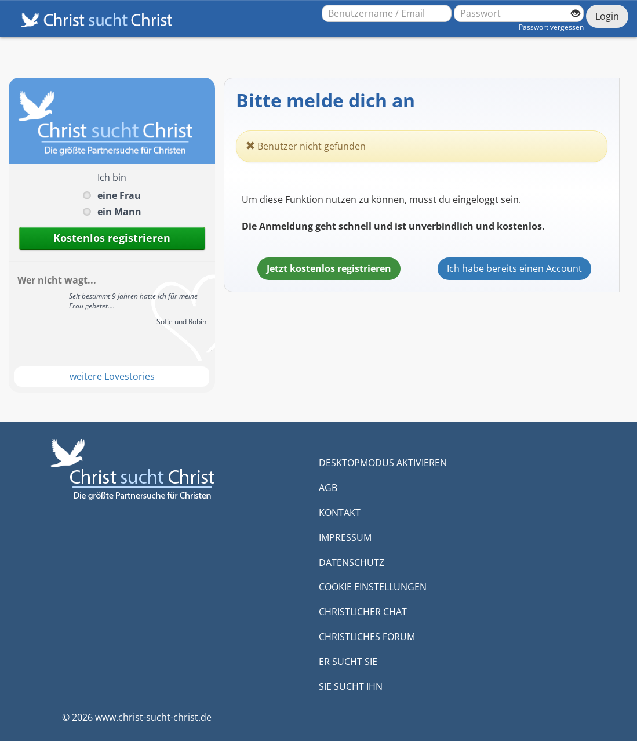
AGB (328, 487)
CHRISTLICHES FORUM (367, 636)
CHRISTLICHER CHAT (363, 611)
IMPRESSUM (345, 537)
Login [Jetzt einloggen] (607, 16)
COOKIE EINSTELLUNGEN (373, 586)
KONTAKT (340, 512)
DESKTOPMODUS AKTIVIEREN (383, 462)
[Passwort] (519, 13)
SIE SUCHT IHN (351, 686)
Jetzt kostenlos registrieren (329, 268)
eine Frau (119, 195)
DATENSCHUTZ (351, 562)
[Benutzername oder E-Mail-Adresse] (387, 13)
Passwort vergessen (551, 27)
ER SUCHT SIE (348, 661)
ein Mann (119, 211)
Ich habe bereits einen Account (514, 268)
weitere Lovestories (112, 376)
